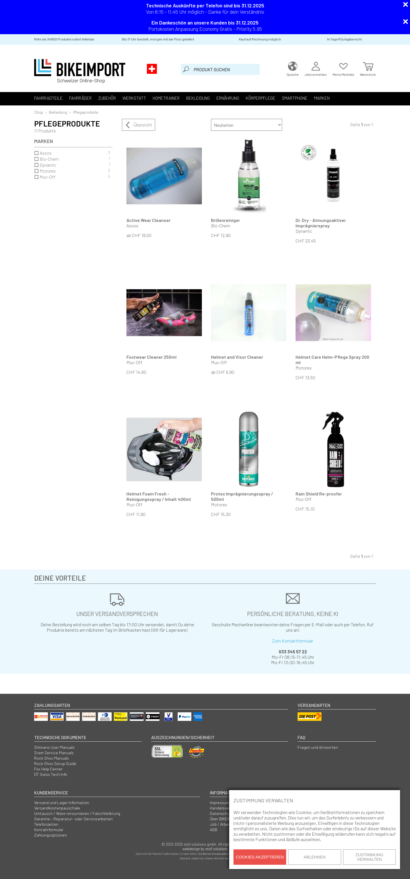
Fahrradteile (48, 98)
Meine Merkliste (343, 68)
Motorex (72, 171)
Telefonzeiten (46, 824)
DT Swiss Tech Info (50, 774)
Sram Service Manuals (54, 752)
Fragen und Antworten (318, 747)
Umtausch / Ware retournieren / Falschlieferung (77, 813)
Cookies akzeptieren (260, 857)
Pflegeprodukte (85, 112)
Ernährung (227, 98)
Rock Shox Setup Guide (55, 763)
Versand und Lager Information (61, 802)
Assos (72, 153)
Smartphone (295, 98)
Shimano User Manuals (54, 747)
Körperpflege (260, 98)
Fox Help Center (48, 768)
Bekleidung (198, 98)
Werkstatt (134, 98)
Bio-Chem (72, 159)
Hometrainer (166, 98)
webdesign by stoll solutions (205, 849)
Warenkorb (368, 68)
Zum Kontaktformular (292, 640)
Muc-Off (72, 177)
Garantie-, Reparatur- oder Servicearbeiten (73, 818)
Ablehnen (315, 857)
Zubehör (107, 98)
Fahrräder (80, 98)
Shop (38, 112)
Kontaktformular (48, 829)
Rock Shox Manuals (51, 758)
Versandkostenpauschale (57, 807)
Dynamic (72, 165)
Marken (322, 98)
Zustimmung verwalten (370, 857)
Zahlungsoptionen (50, 835)
